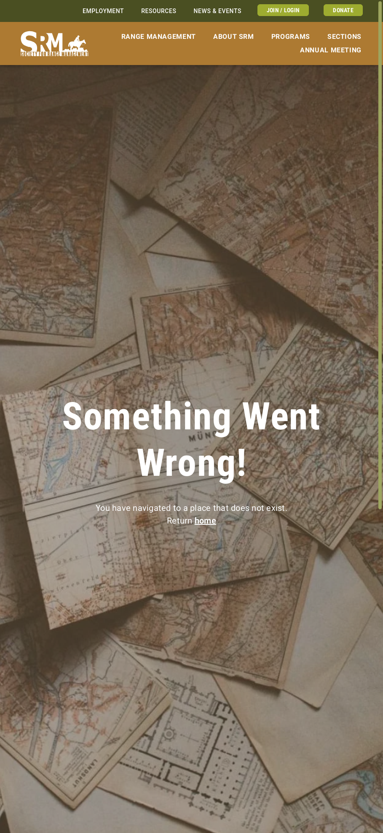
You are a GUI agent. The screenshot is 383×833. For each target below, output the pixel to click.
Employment (103, 11)
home (205, 521)
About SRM (233, 37)
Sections (344, 37)
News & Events (217, 11)
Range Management (158, 37)
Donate (343, 10)
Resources (158, 11)
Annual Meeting (331, 50)
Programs (290, 37)
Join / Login (283, 10)
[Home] (54, 44)
